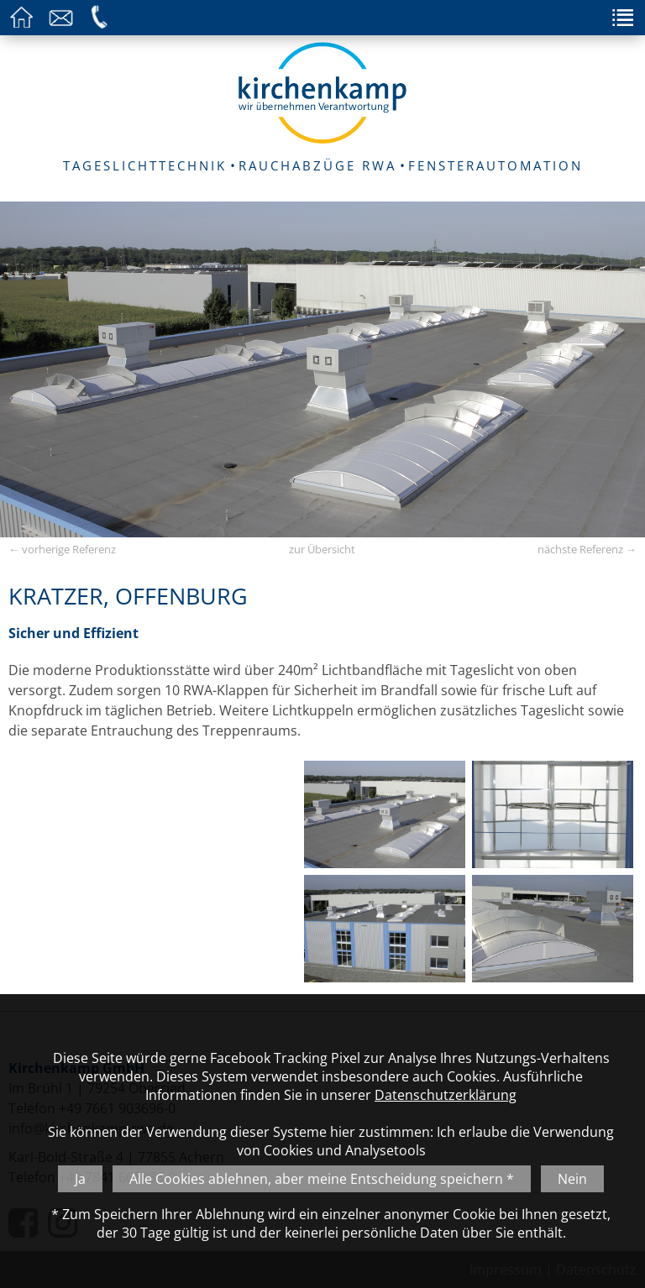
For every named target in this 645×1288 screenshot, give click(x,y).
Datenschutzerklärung (446, 1095)
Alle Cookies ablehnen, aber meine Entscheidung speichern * (321, 1179)
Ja (80, 1179)
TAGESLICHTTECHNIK (145, 165)
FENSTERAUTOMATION (495, 165)
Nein (572, 1179)
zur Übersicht (322, 549)
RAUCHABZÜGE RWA (317, 165)
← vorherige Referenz (62, 549)
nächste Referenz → (587, 549)
